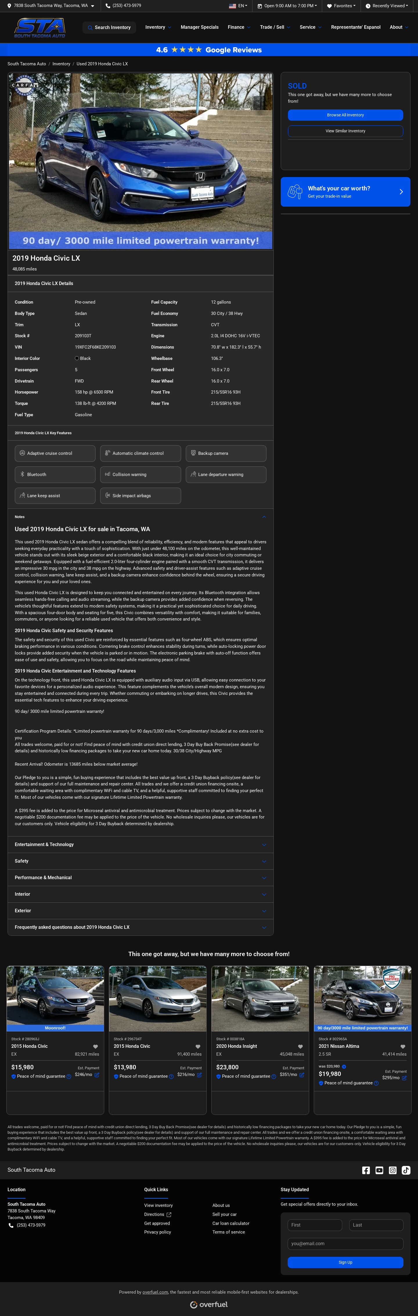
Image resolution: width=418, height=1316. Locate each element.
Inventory (61, 63)
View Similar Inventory (345, 131)
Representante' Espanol (356, 27)
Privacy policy (157, 1232)
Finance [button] (236, 27)
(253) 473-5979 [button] (123, 5)
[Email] (345, 1244)
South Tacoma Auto (27, 63)
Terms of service (228, 1232)
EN (236, 5)
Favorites (339, 6)
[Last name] (376, 1225)
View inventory (158, 1205)
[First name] (315, 1225)
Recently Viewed (385, 6)
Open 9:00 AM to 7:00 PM (285, 6)
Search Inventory (109, 27)
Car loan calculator (230, 1223)
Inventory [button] (155, 27)
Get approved (157, 1223)
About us (221, 1205)
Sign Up (345, 1262)
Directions (157, 1214)
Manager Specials (200, 27)
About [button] (396, 27)
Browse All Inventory (345, 115)
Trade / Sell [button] (272, 27)
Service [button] (308, 27)
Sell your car (224, 1214)
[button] (53, 5)
